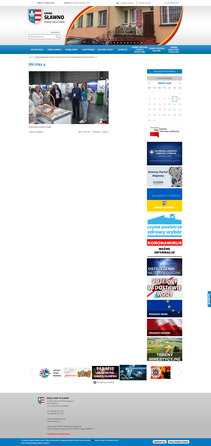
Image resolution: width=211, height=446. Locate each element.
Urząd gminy (71, 49)
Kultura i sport (105, 49)
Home (30, 57)
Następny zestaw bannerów (179, 372)
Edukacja (122, 49)
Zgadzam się (159, 442)
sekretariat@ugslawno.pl (56, 419)
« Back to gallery (36, 132)
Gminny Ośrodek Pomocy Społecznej (139, 49)
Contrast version (144, 3)
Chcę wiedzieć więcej (178, 442)
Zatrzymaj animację (105, 382)
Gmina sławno (54, 49)
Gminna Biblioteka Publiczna (173, 49)
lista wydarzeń (164, 78)
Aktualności (37, 49)
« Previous (96, 132)
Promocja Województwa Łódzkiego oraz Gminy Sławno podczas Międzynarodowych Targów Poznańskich (65, 57)
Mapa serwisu (55, 32)
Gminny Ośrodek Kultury (157, 49)
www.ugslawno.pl (53, 421)
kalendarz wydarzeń (164, 71)
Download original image (40, 127)
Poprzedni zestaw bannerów (31, 372)
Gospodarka (88, 49)
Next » (106, 132)
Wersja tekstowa (128, 3)
